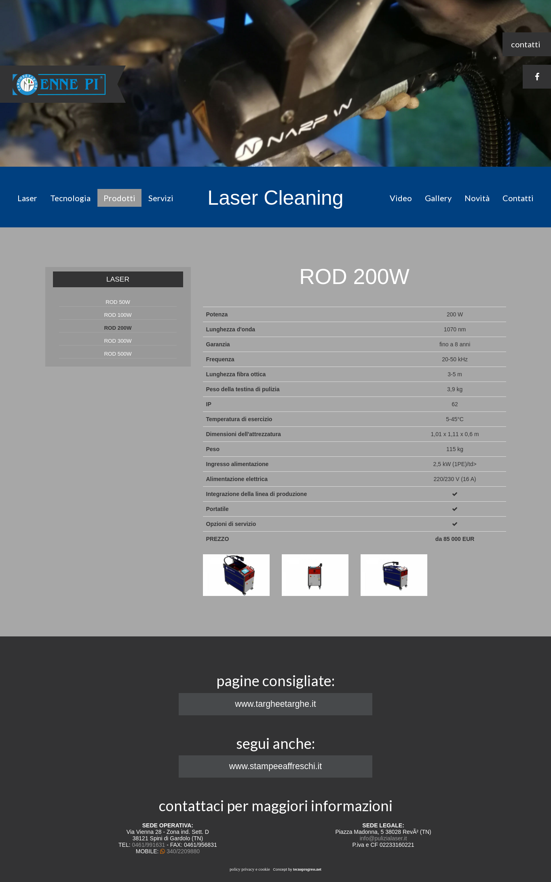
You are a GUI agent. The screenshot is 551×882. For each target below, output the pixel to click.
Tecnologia (70, 198)
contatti (525, 44)
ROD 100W (117, 315)
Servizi (160, 198)
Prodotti (119, 198)
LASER (117, 279)
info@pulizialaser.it (383, 838)
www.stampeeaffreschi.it (275, 766)
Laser (27, 198)
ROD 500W (117, 354)
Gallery (438, 198)
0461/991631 (148, 845)
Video (401, 198)
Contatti (518, 198)
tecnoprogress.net (307, 869)
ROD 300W (117, 341)
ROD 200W (117, 328)
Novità (477, 198)
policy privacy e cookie (250, 869)
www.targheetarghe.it (275, 704)
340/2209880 (183, 851)
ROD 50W (118, 302)
